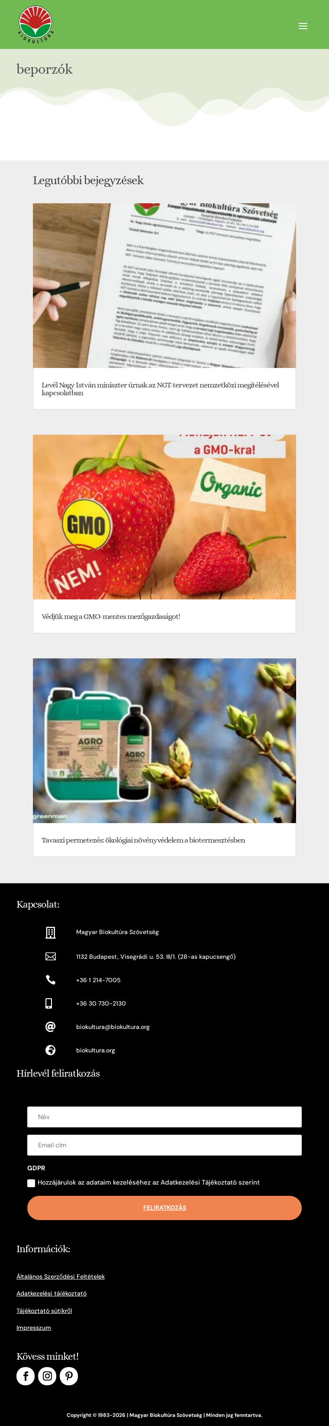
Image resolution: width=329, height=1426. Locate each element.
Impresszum (33, 1328)
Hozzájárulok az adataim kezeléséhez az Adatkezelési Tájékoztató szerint (143, 1182)
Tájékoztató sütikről (44, 1311)
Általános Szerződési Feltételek (60, 1276)
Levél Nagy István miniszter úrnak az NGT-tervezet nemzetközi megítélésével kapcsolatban (160, 389)
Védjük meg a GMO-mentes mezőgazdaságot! (111, 616)
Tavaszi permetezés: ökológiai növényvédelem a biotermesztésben (143, 840)
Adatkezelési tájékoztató (51, 1293)
